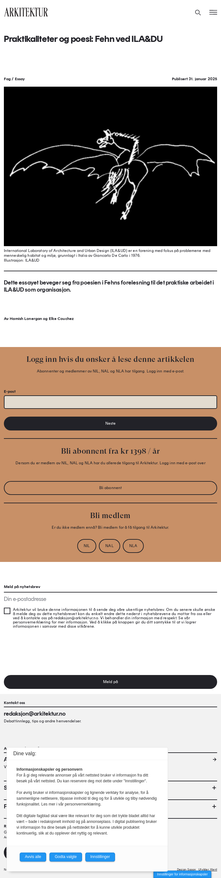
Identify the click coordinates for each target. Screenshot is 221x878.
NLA (133, 546)
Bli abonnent (110, 488)
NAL (109, 546)
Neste (110, 423)
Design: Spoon (186, 869)
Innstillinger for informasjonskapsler (182, 874)
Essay (20, 79)
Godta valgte (66, 856)
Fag (7, 79)
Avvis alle (33, 856)
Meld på (110, 682)
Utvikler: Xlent (207, 869)
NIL (87, 546)
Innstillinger (100, 856)
